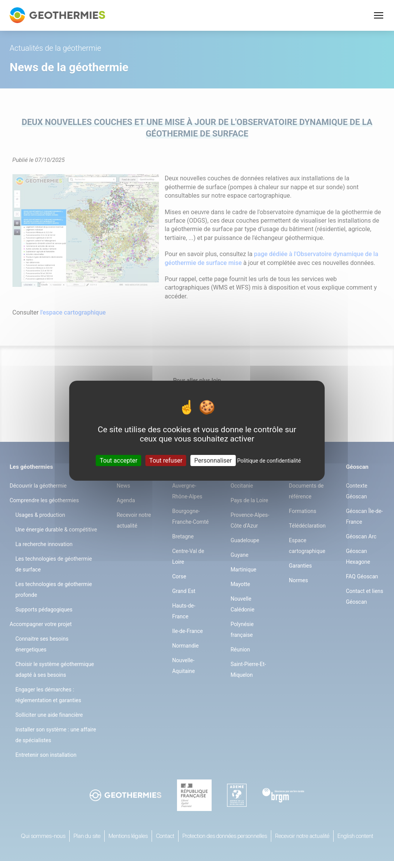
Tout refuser (165, 460)
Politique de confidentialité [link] (269, 460)
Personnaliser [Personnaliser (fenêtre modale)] (213, 460)
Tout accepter (118, 460)
